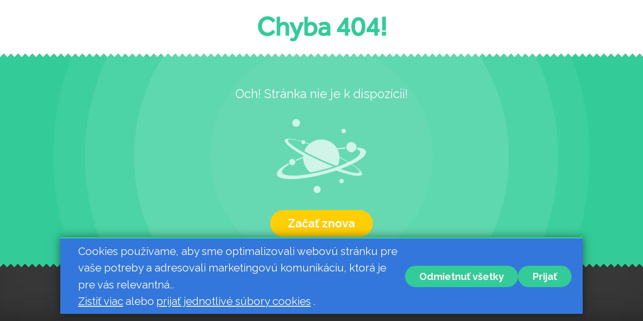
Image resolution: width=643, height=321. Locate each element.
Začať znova (321, 223)
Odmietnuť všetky (461, 276)
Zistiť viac (100, 301)
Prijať (544, 276)
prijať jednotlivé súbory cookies (233, 301)
